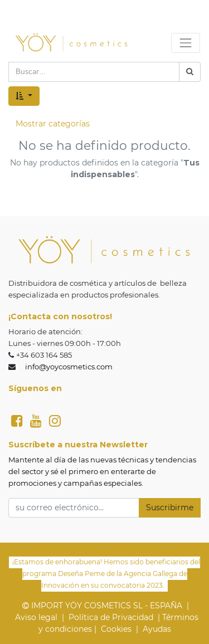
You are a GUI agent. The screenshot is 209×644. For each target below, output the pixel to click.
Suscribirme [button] (169, 507)
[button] (24, 96)
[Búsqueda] (190, 72)
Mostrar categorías (53, 124)
